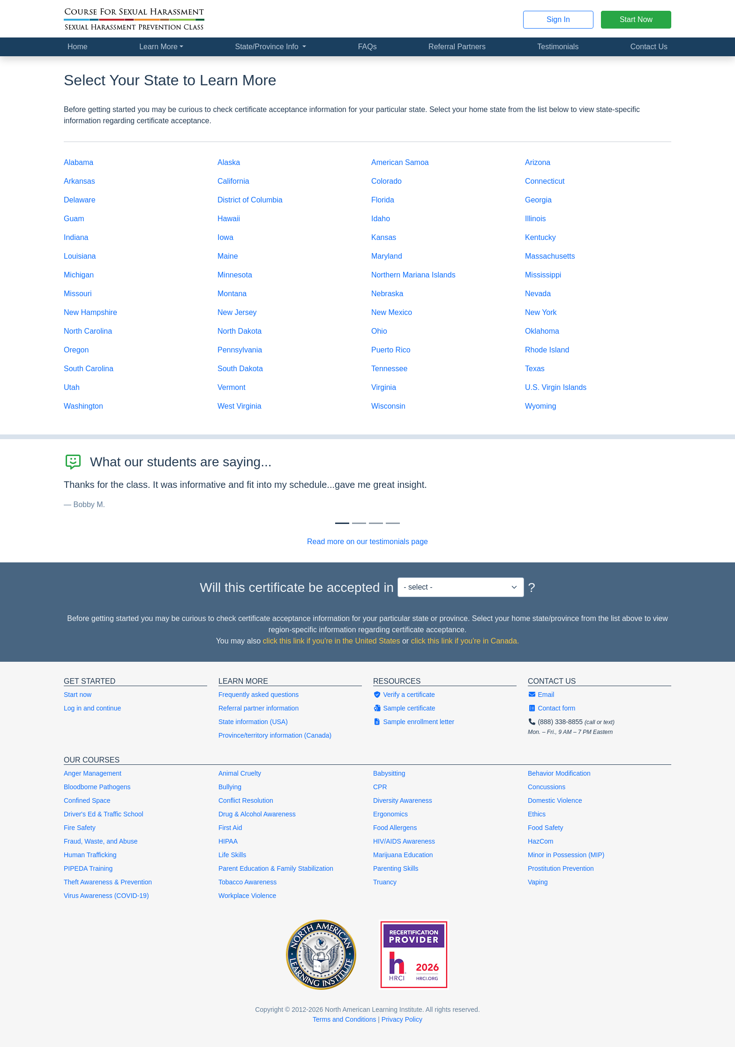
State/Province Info (267, 47)
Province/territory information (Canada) (274, 735)
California (233, 181)
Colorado (386, 181)
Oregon (76, 350)
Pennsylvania (240, 350)
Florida (382, 200)
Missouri (78, 294)
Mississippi (543, 275)
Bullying (229, 787)
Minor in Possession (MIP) (566, 855)
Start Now (636, 19)
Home (78, 47)
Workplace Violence (247, 895)
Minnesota (235, 275)
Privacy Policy (402, 1019)
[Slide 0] (342, 523)
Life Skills (232, 855)
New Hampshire (90, 312)
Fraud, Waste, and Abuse (100, 841)
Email (541, 694)
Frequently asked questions (258, 694)
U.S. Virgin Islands (555, 387)
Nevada (538, 294)
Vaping (538, 882)
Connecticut (545, 181)
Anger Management (92, 773)
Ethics (537, 814)
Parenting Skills (396, 868)
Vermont (232, 387)
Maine (228, 256)
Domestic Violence (555, 800)
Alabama (78, 162)
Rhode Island (547, 350)
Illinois (535, 219)
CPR (380, 787)
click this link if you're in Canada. (465, 641)
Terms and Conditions (344, 1019)
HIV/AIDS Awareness (404, 841)
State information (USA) (253, 721)
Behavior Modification (559, 773)
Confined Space (87, 800)
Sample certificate (404, 708)
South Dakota (240, 369)
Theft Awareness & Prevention (108, 882)
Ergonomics (390, 814)
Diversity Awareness (402, 800)
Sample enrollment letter (413, 721)
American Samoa (400, 162)
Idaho (380, 219)
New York (541, 312)
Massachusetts (550, 256)
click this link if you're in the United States (331, 641)
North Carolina (88, 331)
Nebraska (387, 294)
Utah (72, 387)
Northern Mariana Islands (413, 275)
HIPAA (228, 841)
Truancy (385, 882)
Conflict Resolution (245, 800)
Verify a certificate (404, 694)
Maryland (386, 256)
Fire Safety (80, 827)
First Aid (230, 827)
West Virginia (240, 406)
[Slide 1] (359, 523)
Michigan (79, 275)
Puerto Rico (391, 350)
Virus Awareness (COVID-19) (106, 895)
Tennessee (389, 369)
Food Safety (545, 827)
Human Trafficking (90, 855)
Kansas (383, 237)
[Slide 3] (393, 523)
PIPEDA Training (88, 868)
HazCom (540, 841)
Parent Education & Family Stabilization (275, 868)
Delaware (80, 200)
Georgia (538, 200)
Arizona (537, 162)
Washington (83, 406)
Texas (535, 369)
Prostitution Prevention (561, 868)
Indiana (76, 237)
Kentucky (540, 237)
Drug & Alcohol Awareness (257, 814)
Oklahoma (542, 331)
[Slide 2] (376, 523)
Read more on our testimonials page (367, 542)
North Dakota (240, 331)
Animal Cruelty (239, 773)
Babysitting (389, 773)
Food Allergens (395, 827)
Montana (232, 294)
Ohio (379, 331)
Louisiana (80, 256)
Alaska (229, 162)
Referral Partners (457, 47)
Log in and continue (92, 708)
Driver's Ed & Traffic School (103, 814)
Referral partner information (258, 708)
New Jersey (237, 312)
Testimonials (557, 47)
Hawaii (229, 219)
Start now (77, 694)
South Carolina (88, 369)
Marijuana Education (403, 855)
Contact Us (649, 47)
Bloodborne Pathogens (97, 787)
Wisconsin (388, 406)
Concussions (546, 787)
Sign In (558, 19)
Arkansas (79, 181)
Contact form (552, 708)
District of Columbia (250, 200)
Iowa (225, 237)
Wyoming (540, 406)
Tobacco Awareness (247, 882)
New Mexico (391, 312)
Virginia (383, 387)
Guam (74, 219)
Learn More (158, 47)
